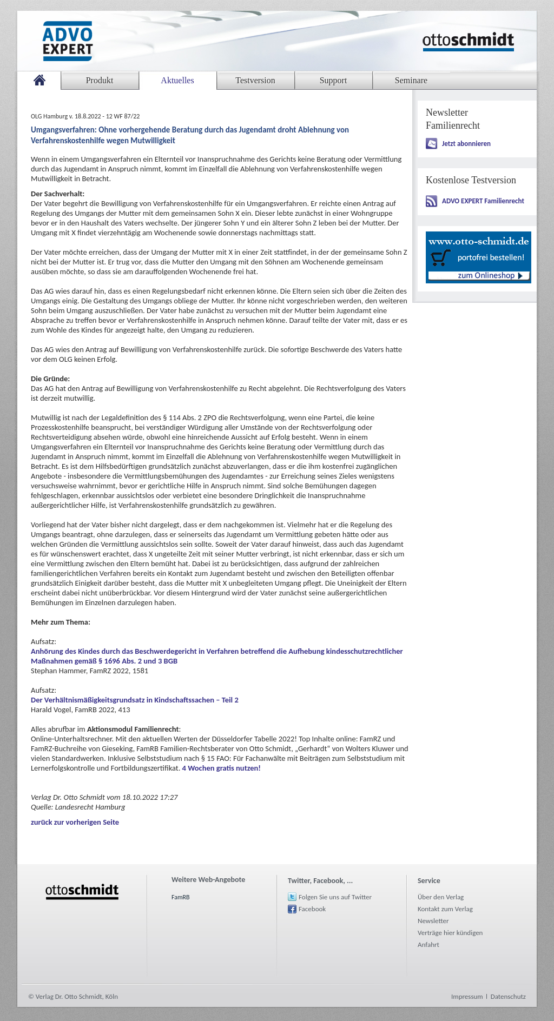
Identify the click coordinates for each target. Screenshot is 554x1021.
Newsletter (433, 921)
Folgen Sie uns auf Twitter (335, 897)
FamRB (181, 897)
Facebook (312, 909)
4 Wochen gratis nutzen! (221, 768)
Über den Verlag (441, 897)
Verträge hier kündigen (450, 933)
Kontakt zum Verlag (445, 909)
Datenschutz (508, 996)
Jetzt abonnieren (466, 144)
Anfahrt (428, 944)
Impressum (467, 996)
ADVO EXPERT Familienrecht (483, 201)
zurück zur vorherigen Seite (75, 822)
